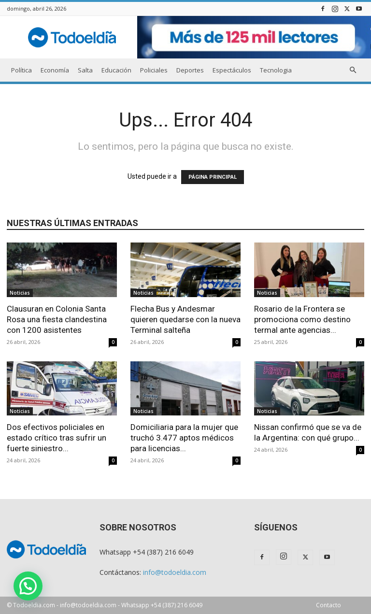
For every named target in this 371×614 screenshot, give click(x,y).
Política (21, 70)
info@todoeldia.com (174, 572)
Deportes (190, 70)
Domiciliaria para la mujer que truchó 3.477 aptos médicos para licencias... (184, 437)
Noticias (20, 292)
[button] (352, 70)
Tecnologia (276, 70)
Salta (85, 70)
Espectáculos (232, 70)
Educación (116, 70)
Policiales (154, 70)
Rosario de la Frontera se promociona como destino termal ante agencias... (302, 319)
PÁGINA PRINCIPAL (212, 177)
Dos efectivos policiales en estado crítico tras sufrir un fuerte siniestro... (56, 437)
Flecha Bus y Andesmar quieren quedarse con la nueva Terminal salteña (185, 319)
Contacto (328, 605)
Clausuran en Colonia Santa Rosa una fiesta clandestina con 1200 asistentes (57, 319)
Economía (55, 70)
